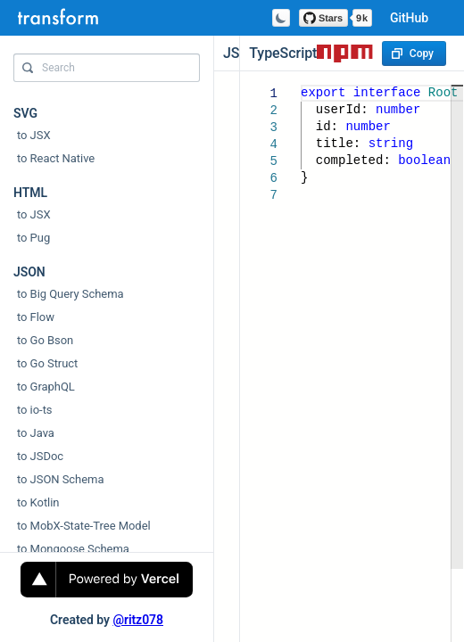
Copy (413, 53)
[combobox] (106, 72)
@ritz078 (137, 620)
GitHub (409, 18)
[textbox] (301, 85)
